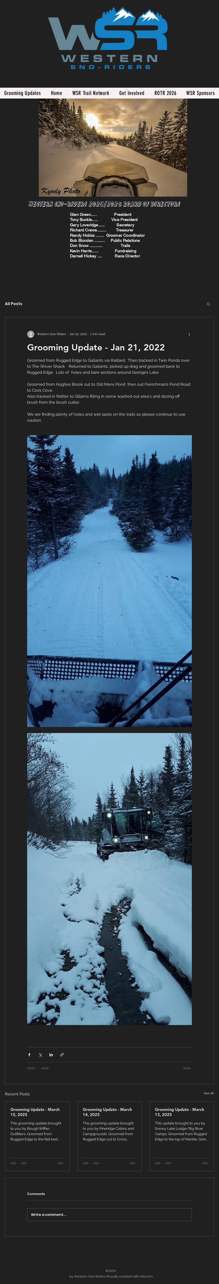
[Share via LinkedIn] (51, 1055)
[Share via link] (62, 1055)
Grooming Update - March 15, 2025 (35, 1112)
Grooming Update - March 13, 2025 (179, 1112)
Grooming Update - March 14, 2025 (107, 1112)
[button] (208, 304)
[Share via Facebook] (29, 1055)
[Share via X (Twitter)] (40, 1055)
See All (209, 1093)
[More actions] (189, 334)
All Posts (13, 303)
